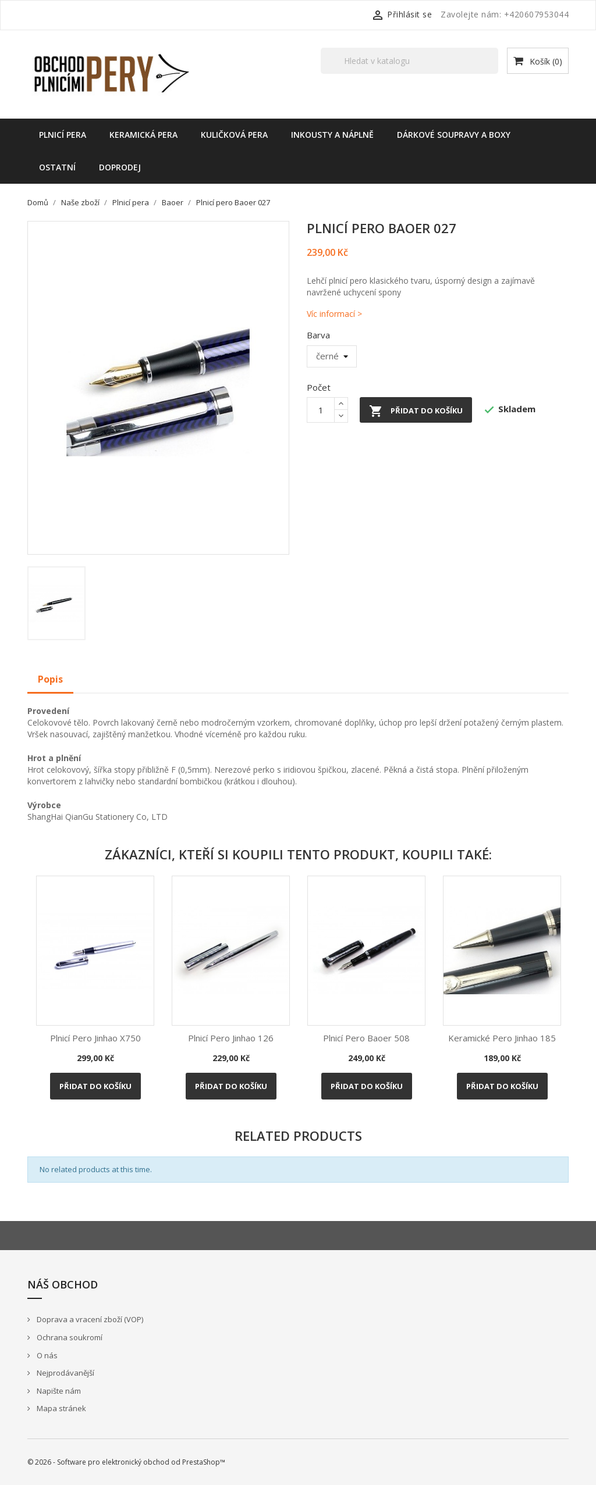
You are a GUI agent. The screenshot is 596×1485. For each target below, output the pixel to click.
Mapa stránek (60, 1408)
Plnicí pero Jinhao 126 (231, 1038)
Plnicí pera (62, 134)
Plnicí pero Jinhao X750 (95, 1038)
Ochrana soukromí (68, 1337)
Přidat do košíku (416, 411)
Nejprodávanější (64, 1373)
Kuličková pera (234, 134)
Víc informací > (334, 313)
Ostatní (57, 167)
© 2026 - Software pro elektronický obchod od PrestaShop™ (126, 1462)
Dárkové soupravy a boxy (453, 134)
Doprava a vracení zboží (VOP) (89, 1319)
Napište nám (58, 1391)
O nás (46, 1355)
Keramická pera (143, 134)
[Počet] (321, 410)
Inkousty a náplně (332, 134)
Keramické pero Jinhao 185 (502, 1038)
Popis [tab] (50, 679)
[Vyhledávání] (409, 61)
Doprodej (120, 167)
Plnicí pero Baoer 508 (366, 1038)
